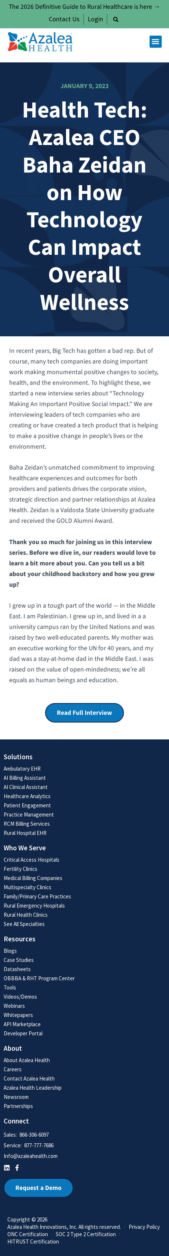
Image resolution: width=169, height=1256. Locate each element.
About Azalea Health (27, 1060)
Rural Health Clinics (26, 914)
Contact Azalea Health (29, 1078)
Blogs (10, 950)
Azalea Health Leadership (33, 1087)
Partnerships (18, 1106)
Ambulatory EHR (22, 768)
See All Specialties (24, 923)
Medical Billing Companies (33, 878)
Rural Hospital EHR (25, 832)
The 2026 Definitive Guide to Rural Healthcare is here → (84, 6)
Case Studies (19, 959)
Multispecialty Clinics (27, 887)
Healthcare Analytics (27, 796)
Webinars (14, 1005)
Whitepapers (18, 1014)
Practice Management (29, 814)
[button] (116, 19)
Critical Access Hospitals (31, 859)
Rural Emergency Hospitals (34, 905)
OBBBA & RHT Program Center (39, 978)
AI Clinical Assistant (26, 786)
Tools (10, 987)
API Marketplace (22, 1024)
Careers (13, 1069)
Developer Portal (23, 1033)
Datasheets (17, 969)
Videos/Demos (20, 996)
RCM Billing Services (27, 823)
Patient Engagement (27, 805)
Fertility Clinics (20, 868)
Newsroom (16, 1096)
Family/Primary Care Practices (37, 896)
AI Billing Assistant (25, 777)
